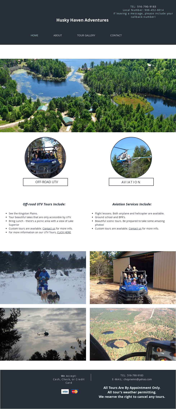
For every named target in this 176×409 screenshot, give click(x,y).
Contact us (49, 228)
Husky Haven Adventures (82, 20)
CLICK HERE (64, 232)
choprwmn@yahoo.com (138, 379)
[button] (43, 277)
